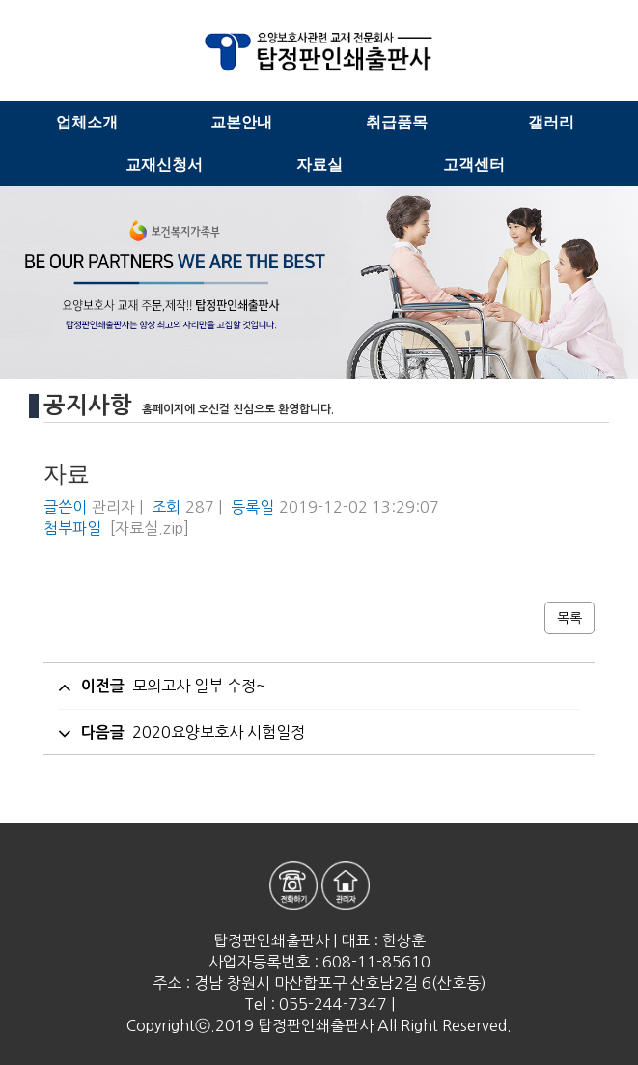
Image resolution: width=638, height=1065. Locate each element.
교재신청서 (164, 164)
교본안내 (241, 122)
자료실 (319, 164)
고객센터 (474, 164)
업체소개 (87, 122)
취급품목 (397, 122)
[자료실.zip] (149, 528)
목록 (569, 618)
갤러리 (551, 122)
